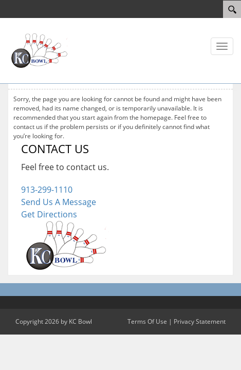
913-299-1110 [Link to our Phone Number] (46, 189)
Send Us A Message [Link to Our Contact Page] (58, 202)
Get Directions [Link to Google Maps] (49, 214)
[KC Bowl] (38, 49)
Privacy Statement (200, 321)
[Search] (232, 9)
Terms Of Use (147, 321)
